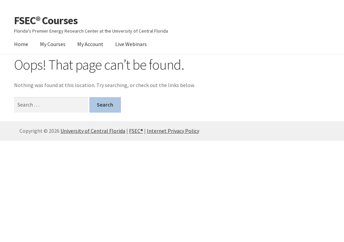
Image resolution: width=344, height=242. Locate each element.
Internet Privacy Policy (173, 130)
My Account (90, 44)
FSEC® (136, 130)
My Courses (53, 44)
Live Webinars (131, 44)
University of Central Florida (92, 130)
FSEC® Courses (46, 20)
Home (21, 44)
